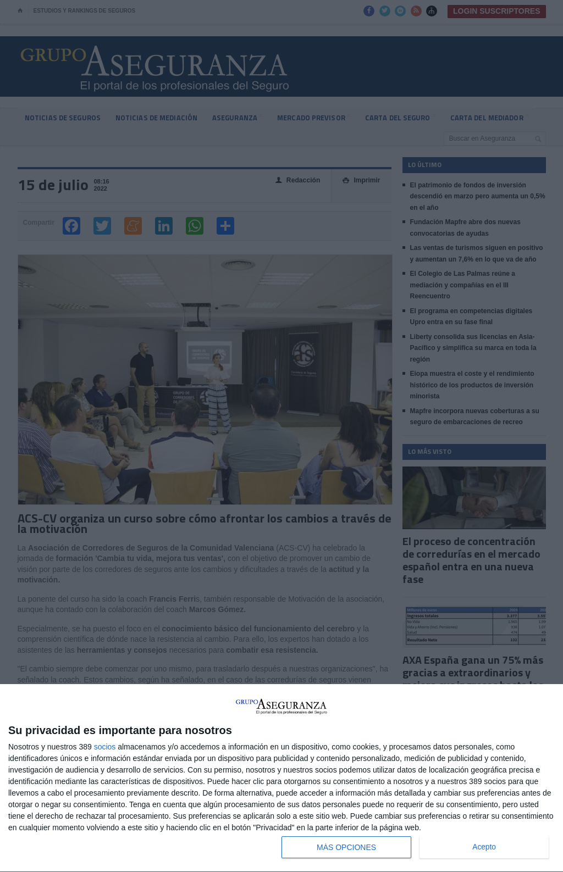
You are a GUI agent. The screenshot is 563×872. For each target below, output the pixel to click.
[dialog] (281, 778)
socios (105, 747)
